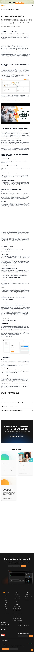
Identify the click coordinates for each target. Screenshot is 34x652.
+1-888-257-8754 (5, 626)
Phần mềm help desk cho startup (17, 620)
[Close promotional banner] (33, 1)
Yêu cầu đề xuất (17, 601)
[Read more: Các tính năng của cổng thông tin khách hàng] (8, 463)
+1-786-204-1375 (5, 627)
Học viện (6, 610)
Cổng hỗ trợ (17, 594)
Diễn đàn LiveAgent (10, 299)
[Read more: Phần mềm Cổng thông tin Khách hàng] (25, 463)
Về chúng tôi (28, 594)
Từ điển (6, 608)
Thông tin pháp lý (28, 601)
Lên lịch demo (4, 629)
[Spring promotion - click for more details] (17, 2)
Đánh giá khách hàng (28, 598)
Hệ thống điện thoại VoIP (17, 610)
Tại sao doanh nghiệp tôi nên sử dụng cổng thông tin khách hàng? (17, 410)
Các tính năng (5, 9)
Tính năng (6, 598)
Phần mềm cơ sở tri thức (17, 606)
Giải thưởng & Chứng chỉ (28, 596)
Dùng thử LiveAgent (13, 436)
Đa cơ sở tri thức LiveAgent (11, 265)
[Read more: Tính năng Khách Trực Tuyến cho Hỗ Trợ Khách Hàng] (8, 489)
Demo (6, 595)
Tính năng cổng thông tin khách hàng (13, 9)
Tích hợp (6, 600)
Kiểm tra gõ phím (6, 613)
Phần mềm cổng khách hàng (17, 618)
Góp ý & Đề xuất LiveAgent (11, 320)
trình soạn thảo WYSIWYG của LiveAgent (13, 277)
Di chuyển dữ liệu (17, 596)
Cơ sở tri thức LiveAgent (11, 251)
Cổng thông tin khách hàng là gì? (17, 398)
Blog (6, 606)
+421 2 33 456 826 (5, 624)
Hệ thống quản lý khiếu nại (17, 616)
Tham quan (6, 602)
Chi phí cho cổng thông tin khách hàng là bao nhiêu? (17, 406)
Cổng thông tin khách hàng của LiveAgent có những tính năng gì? (17, 402)
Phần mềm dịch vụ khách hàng (17, 608)
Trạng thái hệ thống (17, 598)
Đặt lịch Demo (21, 436)
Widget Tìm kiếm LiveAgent (11, 336)
